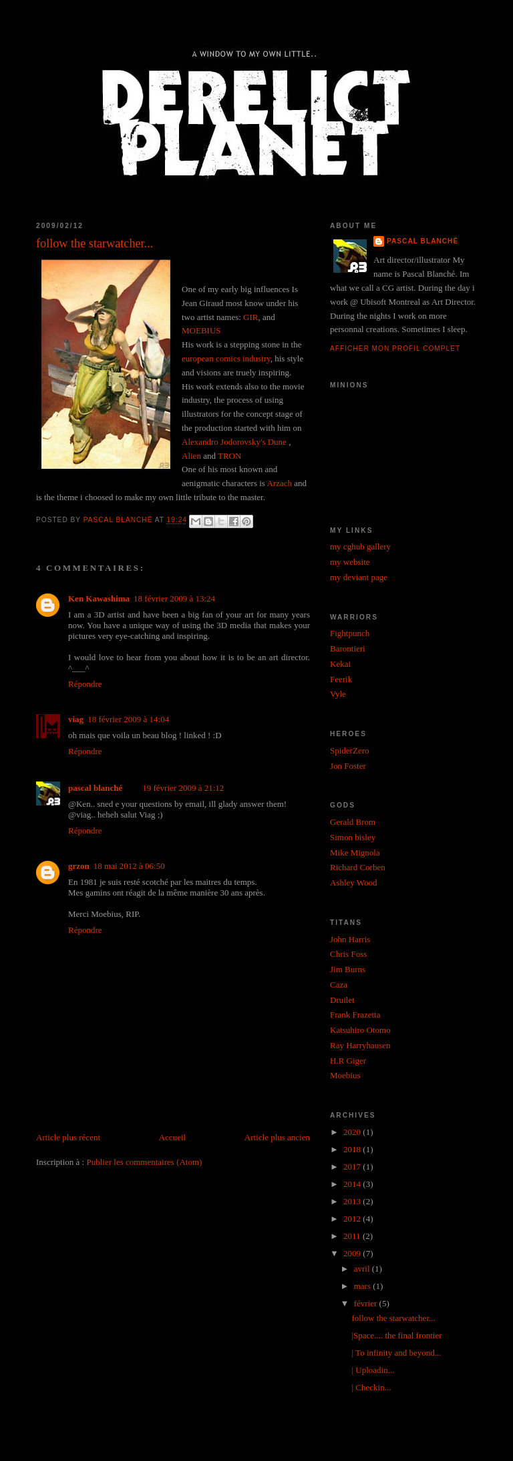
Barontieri (347, 648)
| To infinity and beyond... (396, 1353)
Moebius (345, 1075)
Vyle (338, 694)
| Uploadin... (372, 1370)
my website (350, 562)
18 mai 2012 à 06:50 (129, 866)
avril (363, 1269)
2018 (353, 1149)
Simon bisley (352, 837)
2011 (353, 1236)
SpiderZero (349, 751)
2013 (353, 1201)
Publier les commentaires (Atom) (144, 1162)
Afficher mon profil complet (395, 348)
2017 (353, 1167)
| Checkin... (371, 1387)
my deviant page (358, 577)
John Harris (350, 939)
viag (75, 719)
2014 (353, 1184)
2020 (353, 1132)
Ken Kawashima (99, 598)
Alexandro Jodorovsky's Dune (235, 442)
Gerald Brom (352, 822)
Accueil (172, 1137)
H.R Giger (348, 1061)
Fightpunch (349, 633)
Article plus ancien (277, 1137)
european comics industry (226, 358)
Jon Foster (348, 766)
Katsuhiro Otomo (360, 1030)
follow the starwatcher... (393, 1318)
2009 (353, 1253)
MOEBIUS (201, 330)
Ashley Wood (353, 883)
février (366, 1303)
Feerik (341, 679)
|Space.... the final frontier (396, 1335)
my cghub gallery (360, 546)
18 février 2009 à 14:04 (128, 719)
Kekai (340, 664)
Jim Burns (347, 969)
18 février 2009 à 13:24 (174, 598)
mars (363, 1286)
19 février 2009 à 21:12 (183, 788)
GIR (250, 317)
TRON (229, 456)
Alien (191, 456)
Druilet (342, 1000)
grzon (79, 866)
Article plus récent (68, 1137)
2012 (353, 1219)
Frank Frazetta (355, 1015)
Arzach (279, 483)
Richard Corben (357, 867)
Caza (338, 985)
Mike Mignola (355, 853)
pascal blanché (95, 788)
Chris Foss (348, 954)
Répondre (85, 684)
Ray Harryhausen (360, 1045)
